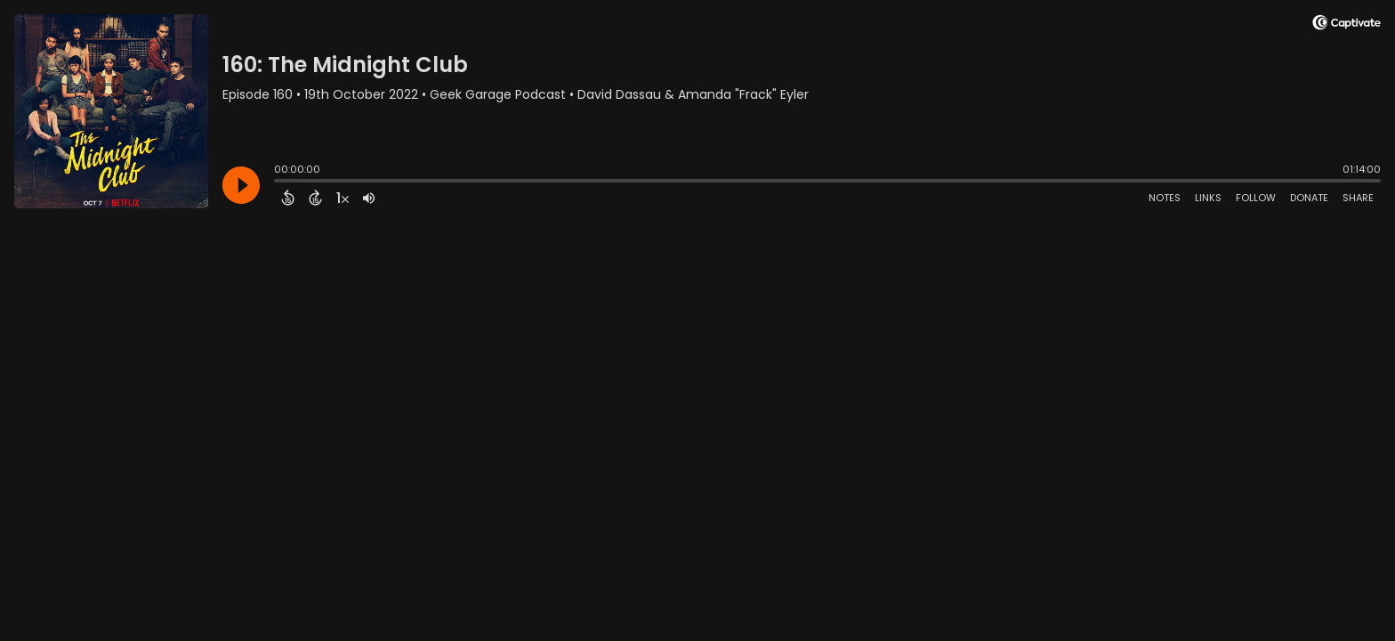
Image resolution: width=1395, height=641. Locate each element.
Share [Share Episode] (1358, 198)
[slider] (278, 182)
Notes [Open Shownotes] (1165, 198)
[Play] (241, 185)
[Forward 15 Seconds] (315, 197)
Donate (1309, 198)
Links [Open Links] (1208, 198)
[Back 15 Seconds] (288, 197)
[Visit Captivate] (1346, 25)
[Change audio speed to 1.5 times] (342, 197)
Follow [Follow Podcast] (1256, 198)
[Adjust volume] (369, 197)
